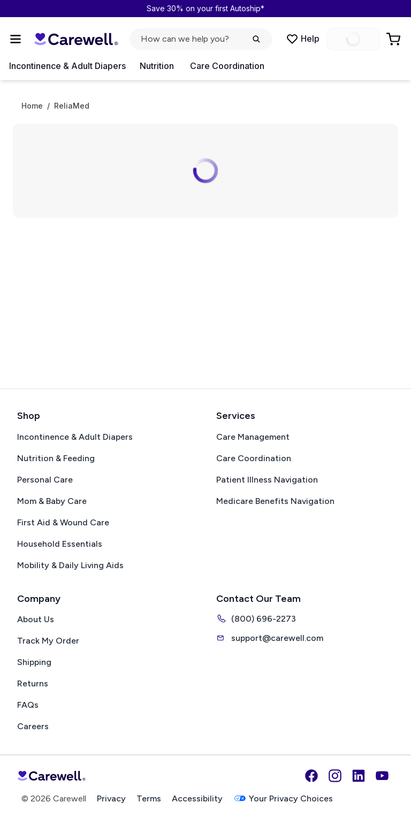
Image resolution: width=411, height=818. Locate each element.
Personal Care (45, 480)
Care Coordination (227, 65)
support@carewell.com (269, 637)
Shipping (34, 662)
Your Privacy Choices (283, 798)
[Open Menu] (15, 39)
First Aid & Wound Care (63, 522)
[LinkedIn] (358, 776)
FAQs (28, 705)
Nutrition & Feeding (56, 458)
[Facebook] (311, 776)
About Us (35, 619)
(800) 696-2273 (256, 618)
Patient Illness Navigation (267, 480)
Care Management (253, 437)
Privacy (111, 798)
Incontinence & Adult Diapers (67, 65)
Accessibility (197, 798)
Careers (33, 726)
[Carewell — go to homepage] (76, 39)
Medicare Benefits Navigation (275, 501)
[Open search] (201, 39)
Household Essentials (59, 544)
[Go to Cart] (394, 39)
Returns (32, 683)
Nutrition (157, 65)
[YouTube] (382, 776)
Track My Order (48, 641)
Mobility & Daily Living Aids (70, 565)
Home (32, 106)
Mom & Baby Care (52, 501)
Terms (148, 798)
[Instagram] (335, 776)
